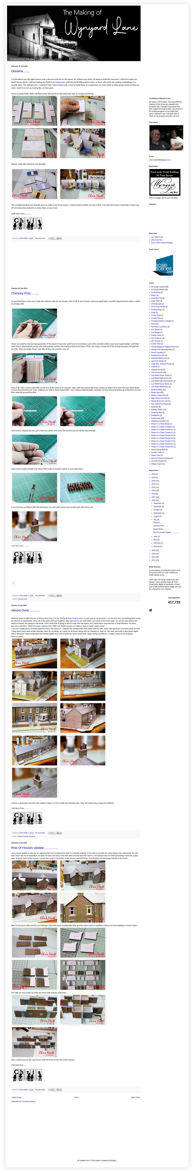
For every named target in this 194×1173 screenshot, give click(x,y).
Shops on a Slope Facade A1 (162, 430)
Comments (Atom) (28, 1101)
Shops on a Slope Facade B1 (162, 444)
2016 (154, 500)
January (157, 546)
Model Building (156, 390)
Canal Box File (156, 298)
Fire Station (155, 329)
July (155, 520)
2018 (154, 494)
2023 (154, 481)
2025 (154, 474)
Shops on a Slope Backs (160, 424)
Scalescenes (60, 82)
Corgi (153, 312)
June (156, 537)
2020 (154, 487)
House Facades (157, 352)
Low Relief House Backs (160, 384)
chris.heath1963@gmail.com (159, 160)
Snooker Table (156, 452)
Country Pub (156, 318)
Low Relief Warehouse (159, 387)
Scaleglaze (155, 415)
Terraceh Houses (157, 461)
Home (76, 1097)
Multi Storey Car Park (159, 398)
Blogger (113, 1161)
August (156, 516)
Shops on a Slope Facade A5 (162, 441)
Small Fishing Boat (158, 450)
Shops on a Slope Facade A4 (162, 438)
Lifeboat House (157, 370)
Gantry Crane (156, 335)
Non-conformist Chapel (159, 404)
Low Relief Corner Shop (160, 375)
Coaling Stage (156, 310)
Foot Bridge (155, 332)
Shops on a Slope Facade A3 (162, 435)
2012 (154, 557)
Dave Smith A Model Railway (162, 243)
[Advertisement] (76, 264)
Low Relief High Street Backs (162, 381)
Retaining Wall (156, 412)
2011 (154, 560)
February (157, 543)
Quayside (154, 407)
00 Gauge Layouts (158, 287)
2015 (154, 550)
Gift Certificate (156, 338)
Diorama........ (20, 71)
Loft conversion (157, 372)
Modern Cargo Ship (158, 395)
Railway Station (157, 410)
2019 (154, 491)
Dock (153, 324)
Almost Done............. (25, 610)
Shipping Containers (158, 421)
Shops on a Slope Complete (161, 427)
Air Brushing (155, 292)
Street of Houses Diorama (26, 836)
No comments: (40, 238)
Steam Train (155, 455)
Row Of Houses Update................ (34, 848)
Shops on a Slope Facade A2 (162, 432)
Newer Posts (17, 1097)
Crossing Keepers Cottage (161, 321)
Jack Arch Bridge (157, 361)
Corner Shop (156, 315)
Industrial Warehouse (159, 358)
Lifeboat (154, 367)
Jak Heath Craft (157, 237)
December (158, 503)
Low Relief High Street (159, 378)
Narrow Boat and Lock (159, 401)
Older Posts (135, 1097)
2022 (154, 484)
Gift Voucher (155, 341)
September (158, 513)
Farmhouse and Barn (159, 327)
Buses (153, 295)
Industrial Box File (157, 355)
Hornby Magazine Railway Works (163, 347)
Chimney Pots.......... (25, 293)
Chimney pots (22, 599)
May (155, 540)
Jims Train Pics (157, 240)
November (158, 507)
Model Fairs (155, 392)
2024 (154, 478)
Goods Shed (156, 344)
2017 (154, 497)
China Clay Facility (158, 307)
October (157, 510)
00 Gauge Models (157, 290)
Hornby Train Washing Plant (161, 350)
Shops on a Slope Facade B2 (162, 447)
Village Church (156, 464)
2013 (154, 554)
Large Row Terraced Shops (161, 364)
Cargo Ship (155, 301)
